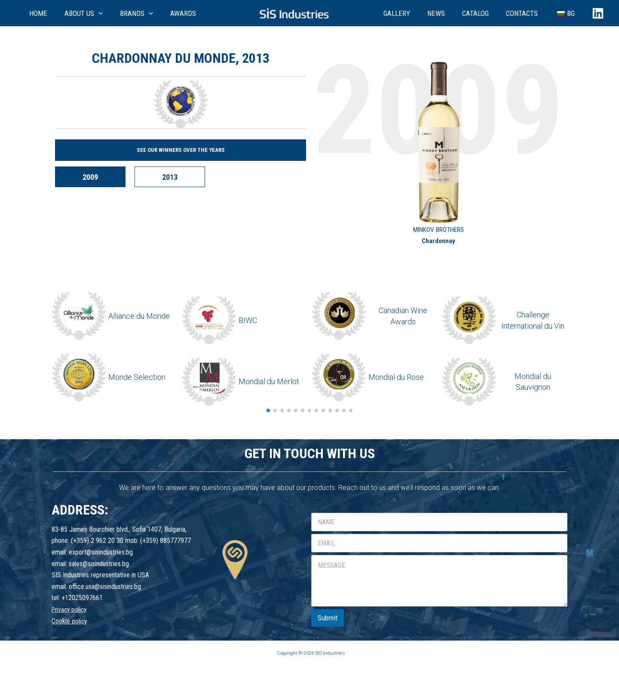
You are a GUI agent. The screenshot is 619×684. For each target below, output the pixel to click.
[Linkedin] (598, 13)
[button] (268, 410)
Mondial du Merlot (269, 381)
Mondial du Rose (396, 377)
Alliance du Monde (139, 315)
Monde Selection (136, 377)
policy (80, 621)
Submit (327, 617)
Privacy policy (70, 609)
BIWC (248, 320)
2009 (93, 177)
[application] (87, 13)
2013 (179, 177)
